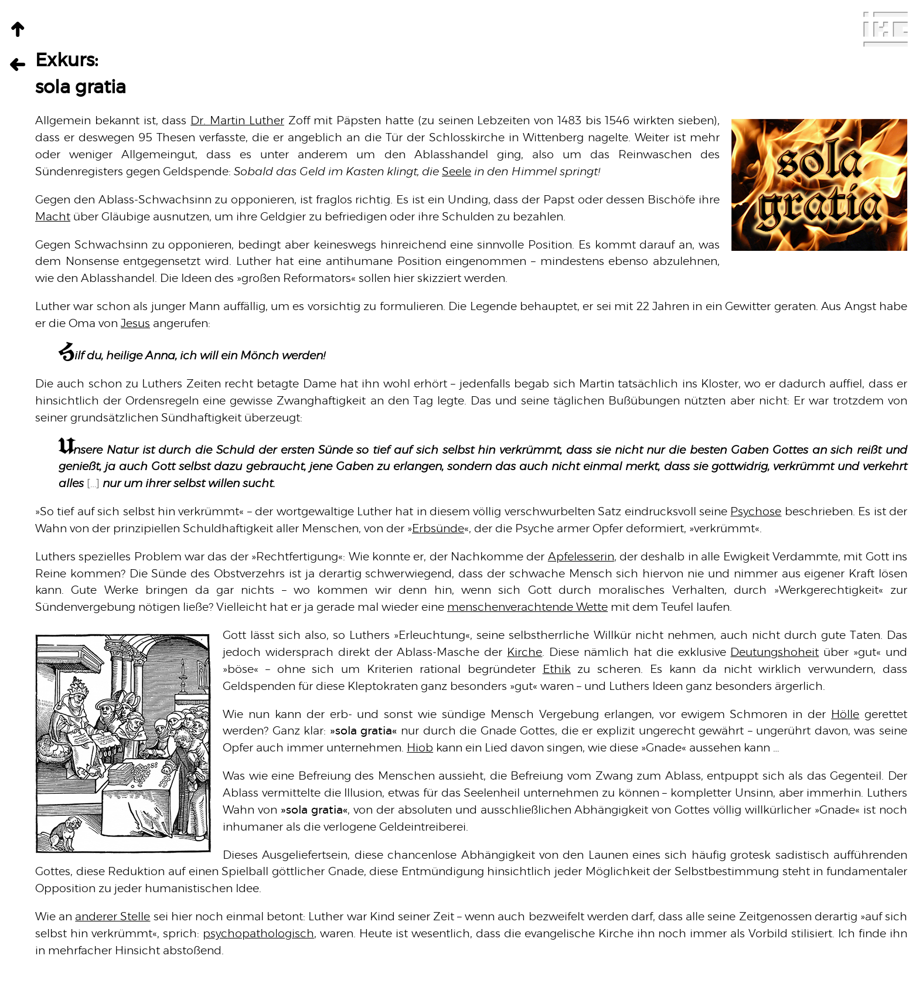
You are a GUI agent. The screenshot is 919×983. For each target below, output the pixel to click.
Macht (52, 217)
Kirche (524, 652)
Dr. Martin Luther (237, 121)
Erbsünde (438, 529)
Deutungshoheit (774, 652)
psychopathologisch (258, 934)
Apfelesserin (581, 557)
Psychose (755, 512)
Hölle (845, 714)
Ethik (557, 669)
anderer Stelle (112, 917)
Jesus (135, 323)
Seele (456, 172)
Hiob (420, 748)
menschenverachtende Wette (527, 607)
